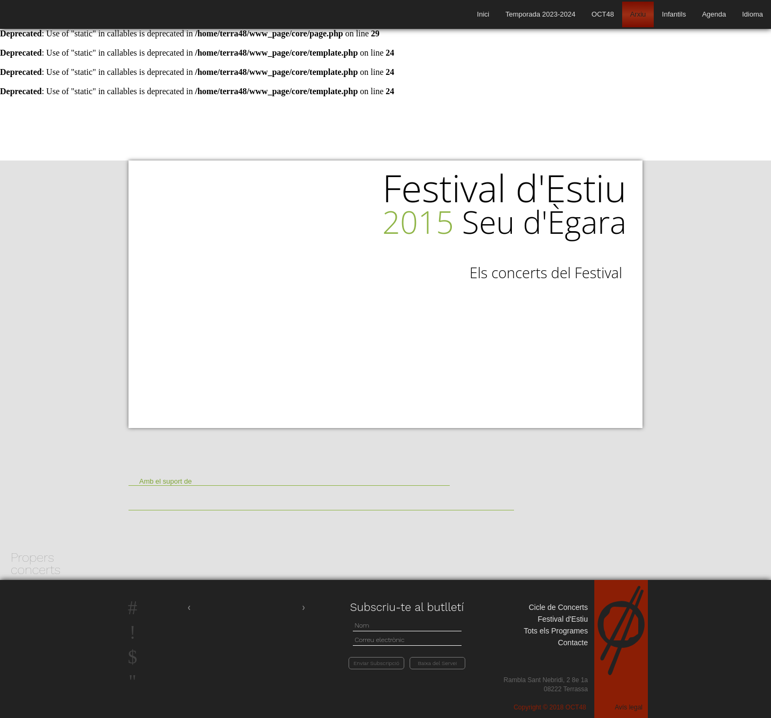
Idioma (752, 14)
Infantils (674, 14)
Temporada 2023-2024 (540, 14)
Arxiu (638, 14)
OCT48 (603, 14)
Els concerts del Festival (546, 273)
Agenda (714, 14)
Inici (483, 14)
